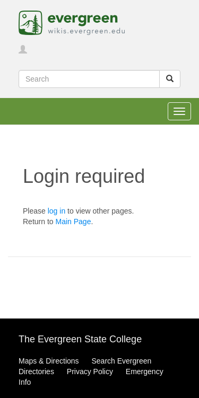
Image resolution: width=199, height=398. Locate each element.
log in (56, 211)
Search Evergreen (121, 361)
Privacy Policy (90, 371)
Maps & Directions (49, 361)
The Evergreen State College (80, 339)
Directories (36, 371)
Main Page (73, 221)
